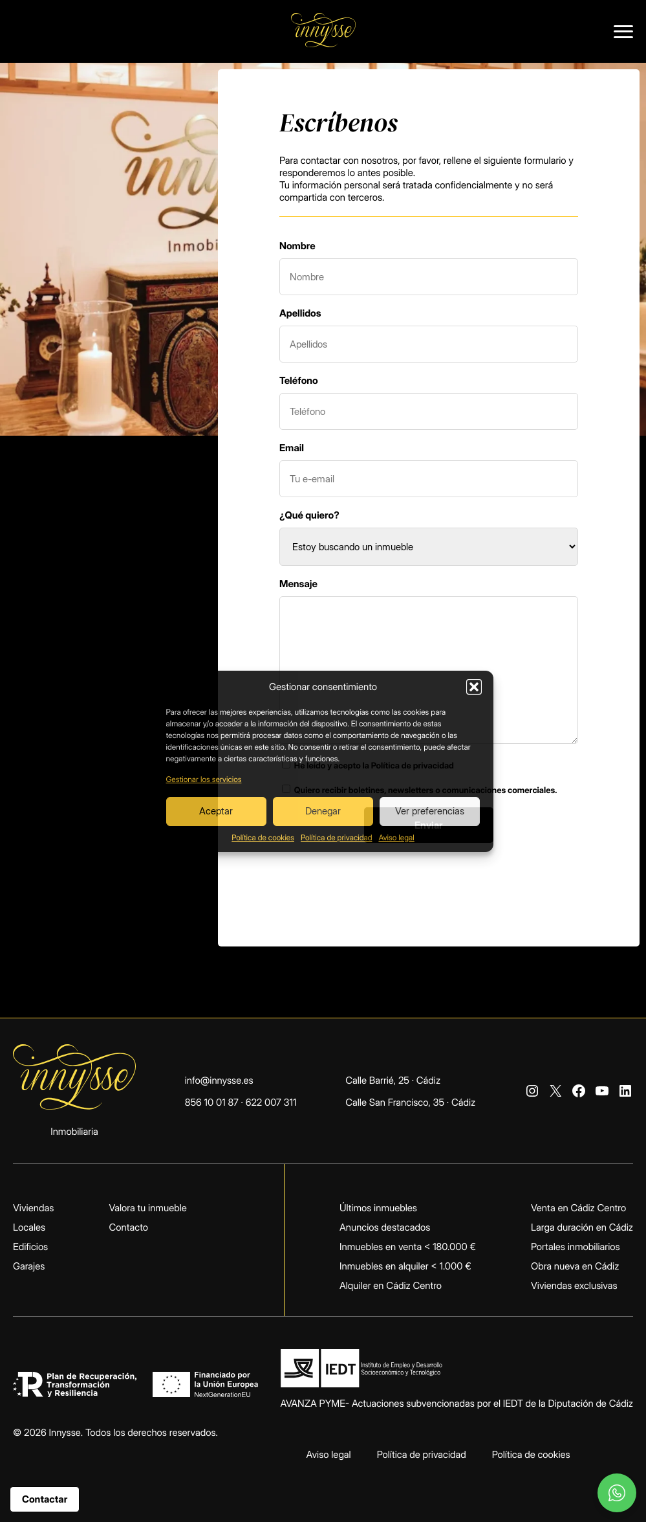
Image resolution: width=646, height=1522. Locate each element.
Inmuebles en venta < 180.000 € (407, 1246)
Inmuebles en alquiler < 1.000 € (405, 1266)
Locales (29, 1227)
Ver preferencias (429, 811)
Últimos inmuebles (378, 1208)
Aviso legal (396, 837)
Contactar (44, 1499)
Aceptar (216, 811)
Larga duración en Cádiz (582, 1227)
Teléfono (298, 380)
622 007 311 (271, 1102)
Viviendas (33, 1208)
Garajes (29, 1266)
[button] (474, 686)
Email (291, 448)
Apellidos (300, 313)
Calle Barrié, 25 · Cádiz (392, 1080)
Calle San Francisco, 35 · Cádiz (410, 1102)
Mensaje (298, 583)
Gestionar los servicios (204, 779)
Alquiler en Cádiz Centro (390, 1285)
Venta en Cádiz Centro (578, 1208)
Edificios (30, 1246)
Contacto (128, 1227)
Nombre (297, 246)
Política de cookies (262, 837)
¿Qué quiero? (309, 515)
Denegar (323, 811)
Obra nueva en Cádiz (575, 1266)
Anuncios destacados (384, 1227)
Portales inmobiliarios (575, 1246)
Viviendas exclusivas (574, 1285)
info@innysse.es (219, 1080)
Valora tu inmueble (147, 1208)
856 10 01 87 (212, 1102)
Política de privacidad (336, 837)
